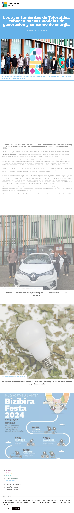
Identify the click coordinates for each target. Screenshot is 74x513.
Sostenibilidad (27, 76)
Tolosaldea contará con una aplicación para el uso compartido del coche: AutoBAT (37, 323)
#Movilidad (18, 316)
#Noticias (25, 316)
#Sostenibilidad (38, 30)
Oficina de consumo (12, 487)
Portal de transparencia (13, 493)
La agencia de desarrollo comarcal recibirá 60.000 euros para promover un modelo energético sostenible (37, 412)
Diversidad (9, 485)
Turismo (8, 484)
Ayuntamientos (17, 76)
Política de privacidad (12, 496)
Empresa (8, 479)
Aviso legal (9, 494)
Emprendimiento (11, 482)
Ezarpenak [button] (6, 508)
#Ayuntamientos (27, 30)
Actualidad (8, 76)
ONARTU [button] (16, 508)
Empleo (8, 481)
